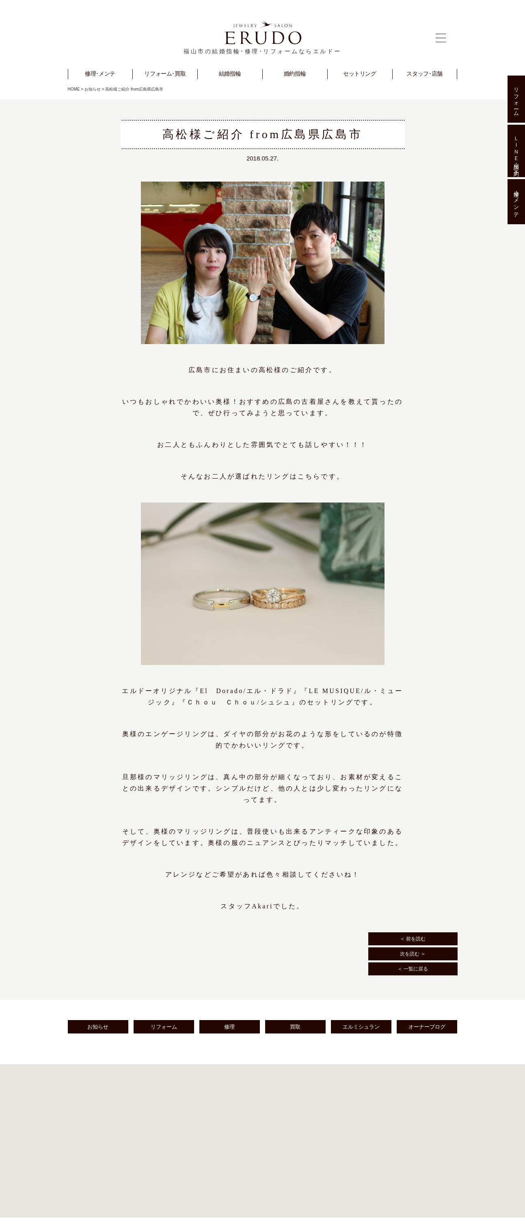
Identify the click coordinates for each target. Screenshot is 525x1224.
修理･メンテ (516, 202)
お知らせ (92, 89)
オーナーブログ (426, 1027)
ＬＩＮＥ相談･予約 (516, 151)
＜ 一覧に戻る (413, 969)
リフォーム (164, 1027)
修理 (229, 1027)
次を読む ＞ (413, 954)
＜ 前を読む (413, 939)
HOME (74, 89)
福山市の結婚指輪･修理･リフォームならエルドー (262, 51)
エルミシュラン (361, 1027)
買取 (295, 1027)
